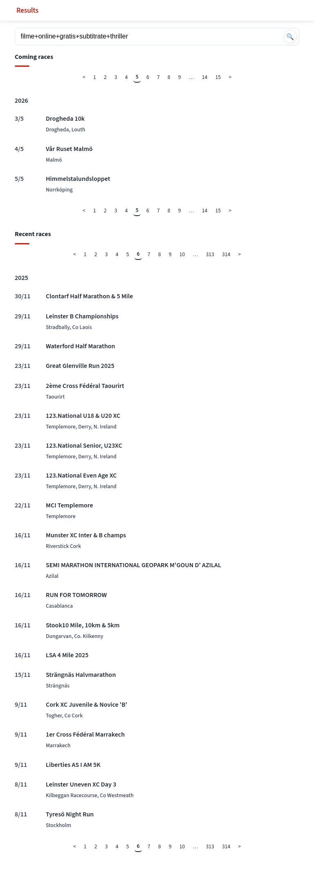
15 (218, 77)
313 (210, 254)
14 (205, 77)
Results (27, 10)
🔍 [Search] (290, 36)
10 (182, 254)
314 (226, 254)
